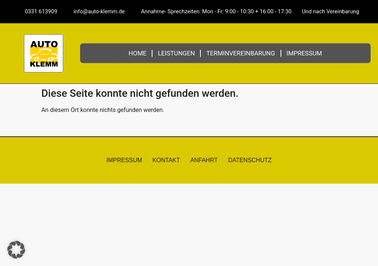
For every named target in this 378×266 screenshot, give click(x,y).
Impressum (304, 53)
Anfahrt (203, 160)
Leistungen (176, 53)
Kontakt (166, 160)
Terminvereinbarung (240, 53)
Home (137, 53)
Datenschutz (250, 160)
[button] (16, 249)
